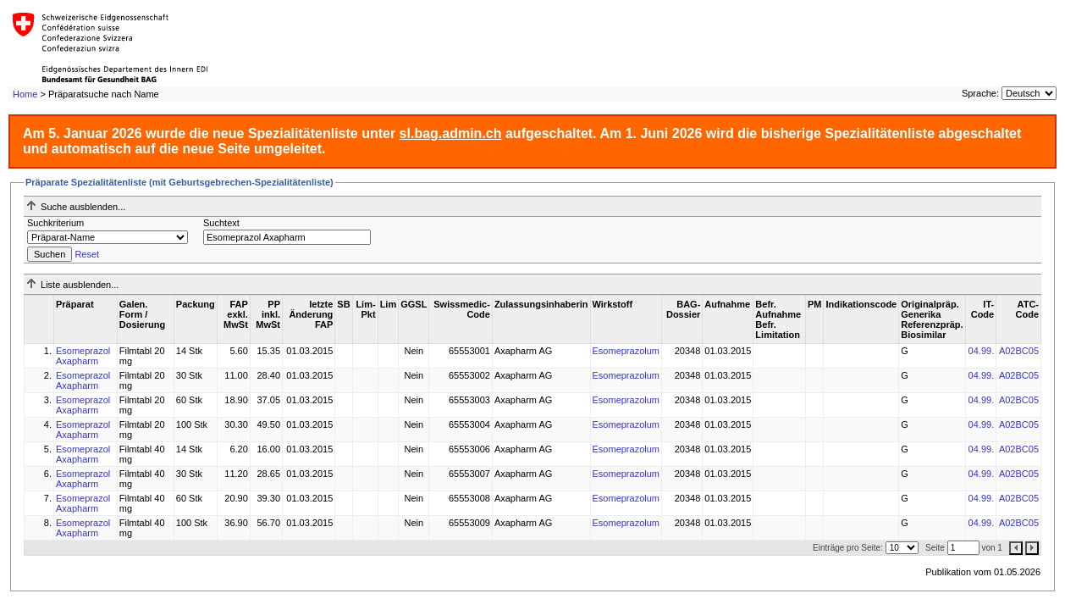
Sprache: (980, 93)
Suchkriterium (55, 223)
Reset (86, 254)
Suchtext (221, 223)
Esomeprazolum (626, 351)
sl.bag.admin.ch (451, 133)
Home (25, 94)
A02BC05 (1019, 351)
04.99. (981, 351)
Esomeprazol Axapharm (83, 356)
